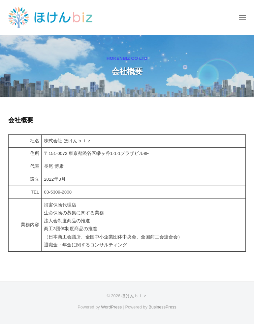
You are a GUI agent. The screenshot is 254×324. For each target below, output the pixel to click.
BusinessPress (162, 307)
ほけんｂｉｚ (134, 295)
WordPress (111, 307)
